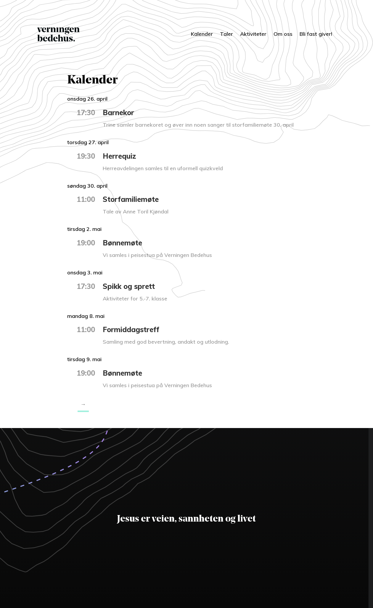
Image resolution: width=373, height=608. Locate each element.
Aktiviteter (253, 33)
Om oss (283, 33)
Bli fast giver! (316, 33)
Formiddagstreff (131, 329)
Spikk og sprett (129, 286)
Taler (226, 33)
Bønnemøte (122, 242)
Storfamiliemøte (131, 199)
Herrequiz (119, 156)
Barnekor (118, 112)
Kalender (202, 33)
